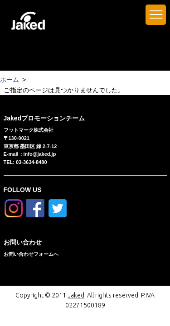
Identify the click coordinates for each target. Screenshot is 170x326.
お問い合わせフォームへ (31, 254)
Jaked (76, 295)
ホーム (9, 79)
